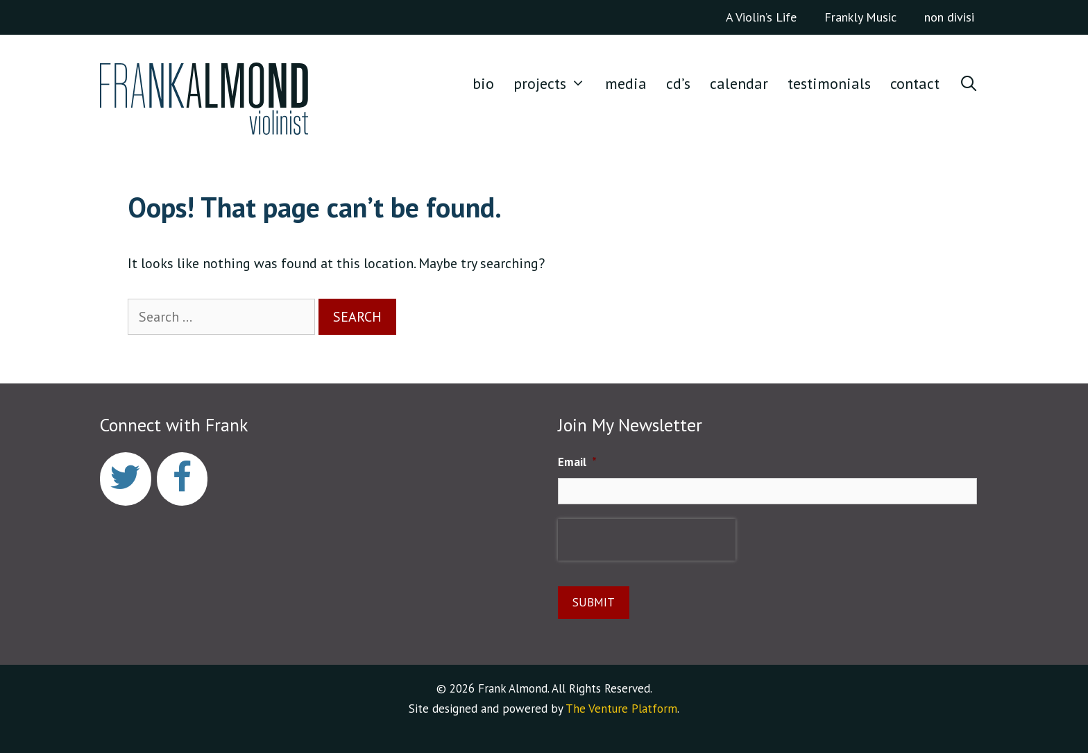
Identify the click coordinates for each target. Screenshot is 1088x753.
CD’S (678, 83)
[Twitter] (125, 479)
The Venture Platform (621, 708)
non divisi (949, 17)
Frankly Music (860, 17)
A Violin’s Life (761, 17)
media (626, 83)
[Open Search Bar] (968, 83)
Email (577, 462)
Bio (483, 83)
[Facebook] (182, 479)
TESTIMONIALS (829, 83)
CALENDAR (739, 83)
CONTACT (915, 83)
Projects (554, 83)
